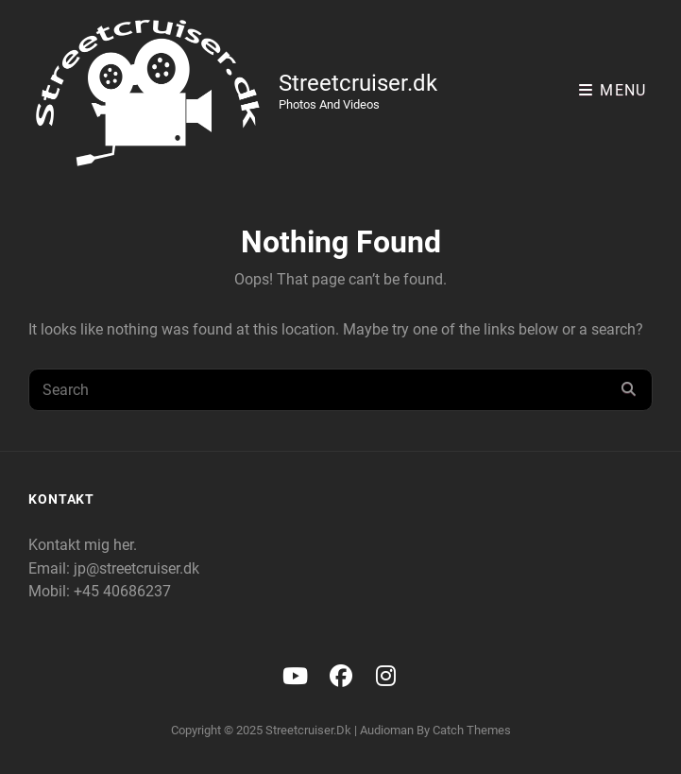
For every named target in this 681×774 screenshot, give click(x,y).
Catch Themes (472, 730)
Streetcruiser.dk (358, 83)
